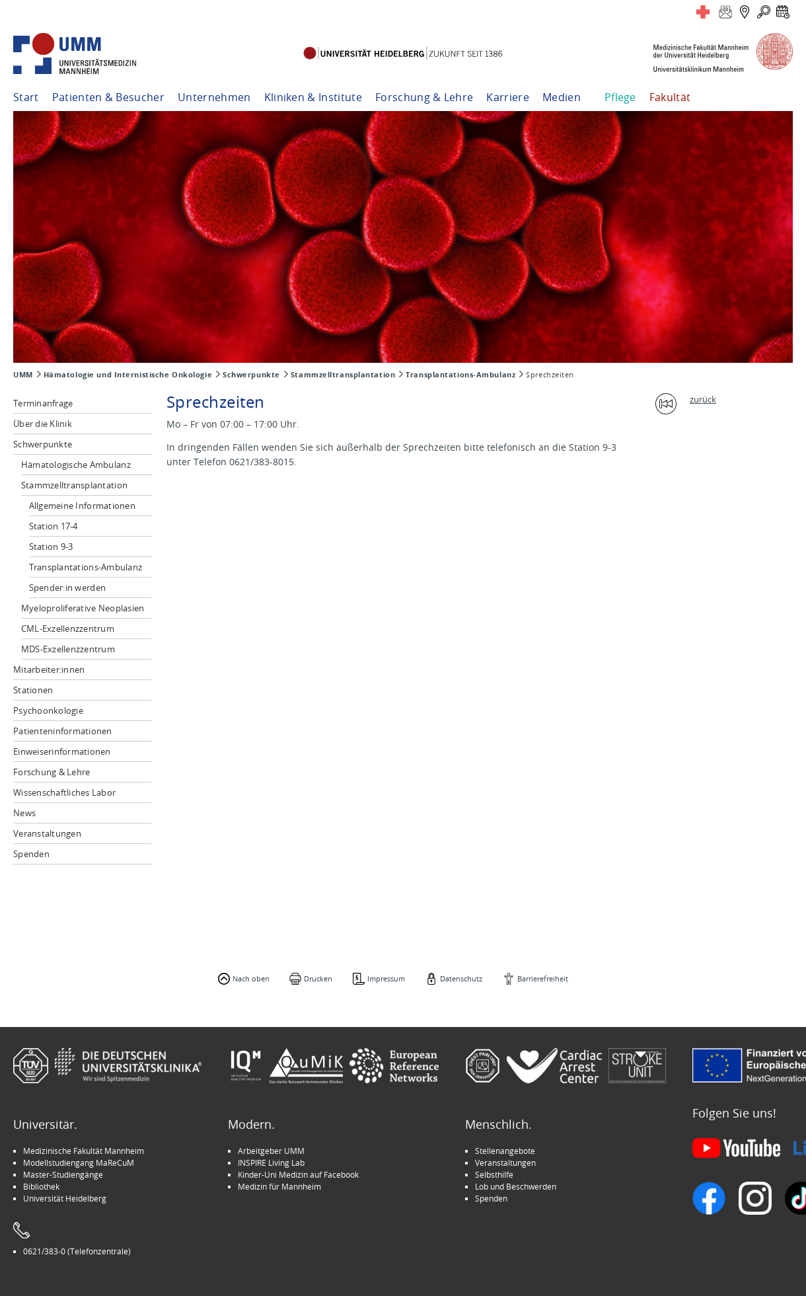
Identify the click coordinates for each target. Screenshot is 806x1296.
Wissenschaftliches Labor (64, 792)
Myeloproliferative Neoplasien (83, 608)
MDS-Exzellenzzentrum (68, 649)
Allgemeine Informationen (82, 506)
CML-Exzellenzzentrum (67, 628)
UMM (23, 374)
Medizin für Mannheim (279, 1186)
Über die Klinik (42, 424)
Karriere (507, 97)
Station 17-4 (53, 526)
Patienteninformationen (62, 731)
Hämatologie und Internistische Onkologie (128, 374)
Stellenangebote (505, 1150)
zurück (703, 399)
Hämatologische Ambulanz (76, 465)
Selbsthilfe (494, 1174)
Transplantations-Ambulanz (460, 374)
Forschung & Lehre (424, 97)
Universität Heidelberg (64, 1198)
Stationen (33, 690)
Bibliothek (41, 1186)
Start (26, 97)
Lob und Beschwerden (515, 1186)
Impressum (386, 978)
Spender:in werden (67, 587)
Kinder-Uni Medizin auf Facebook (298, 1174)
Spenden (31, 854)
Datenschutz (461, 978)
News (24, 813)
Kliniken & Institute (313, 97)
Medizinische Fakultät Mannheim (83, 1150)
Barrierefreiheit (542, 978)
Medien (561, 97)
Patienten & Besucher (108, 97)
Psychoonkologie (48, 710)
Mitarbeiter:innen (49, 669)
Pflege (620, 97)
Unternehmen (214, 97)
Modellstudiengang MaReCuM (78, 1162)
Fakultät (670, 97)
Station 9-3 (51, 547)
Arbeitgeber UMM (271, 1150)
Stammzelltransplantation (343, 374)
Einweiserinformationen (62, 751)
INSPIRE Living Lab (271, 1162)
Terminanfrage (43, 403)
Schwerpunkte (251, 374)
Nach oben (251, 978)
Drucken (318, 978)
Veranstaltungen (47, 833)
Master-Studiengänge (63, 1174)
